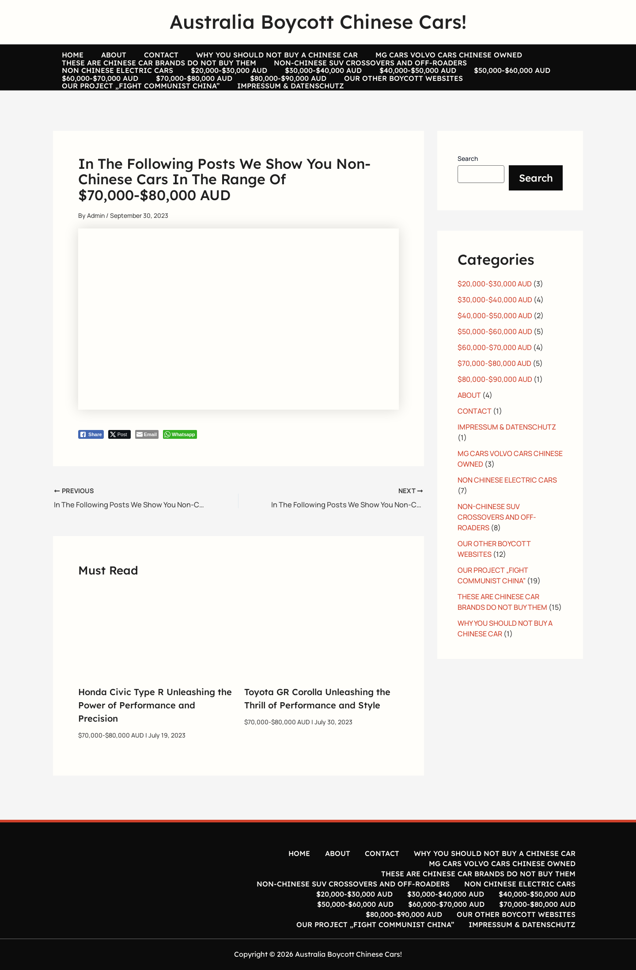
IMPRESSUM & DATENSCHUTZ (490, 104)
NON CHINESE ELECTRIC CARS (518, 71)
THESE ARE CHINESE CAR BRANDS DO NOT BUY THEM (154, 71)
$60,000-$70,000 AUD (437, 88)
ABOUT (100, 54)
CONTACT (139, 54)
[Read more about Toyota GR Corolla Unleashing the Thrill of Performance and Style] (321, 653)
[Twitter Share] (119, 457)
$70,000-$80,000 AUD (523, 88)
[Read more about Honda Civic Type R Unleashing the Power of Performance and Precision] (155, 653)
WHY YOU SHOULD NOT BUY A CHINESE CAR (246, 54)
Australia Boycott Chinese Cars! (318, 22)
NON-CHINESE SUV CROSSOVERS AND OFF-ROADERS (357, 71)
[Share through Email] (147, 457)
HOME (68, 54)
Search (468, 181)
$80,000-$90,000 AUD (95, 104)
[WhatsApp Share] (180, 457)
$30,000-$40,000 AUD (181, 88)
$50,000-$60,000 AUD (352, 88)
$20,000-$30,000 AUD (95, 88)
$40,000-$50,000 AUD (266, 88)
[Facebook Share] (91, 457)
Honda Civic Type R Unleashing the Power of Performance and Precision (155, 727)
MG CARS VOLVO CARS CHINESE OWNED (409, 54)
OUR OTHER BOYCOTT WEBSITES (202, 104)
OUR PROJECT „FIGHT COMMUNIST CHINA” (349, 104)
